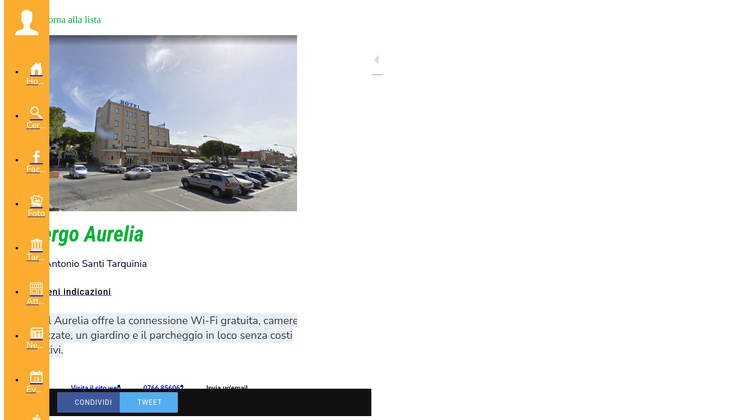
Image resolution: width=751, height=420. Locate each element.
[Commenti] (277, 402)
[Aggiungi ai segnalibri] (254, 402)
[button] (26, 22)
